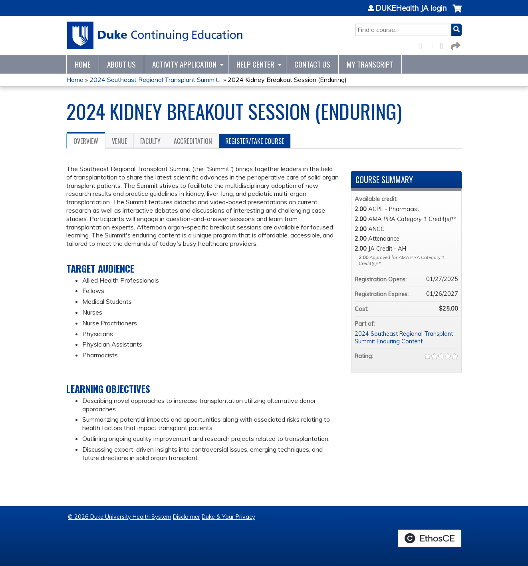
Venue (119, 141)
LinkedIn (444, 44)
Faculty (150, 141)
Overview (85, 141)
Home (83, 64)
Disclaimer (186, 516)
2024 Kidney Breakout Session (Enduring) (287, 80)
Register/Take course (254, 141)
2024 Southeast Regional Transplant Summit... (155, 80)
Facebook (423, 44)
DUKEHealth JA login (411, 8)
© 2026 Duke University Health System (119, 516)
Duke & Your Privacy (228, 516)
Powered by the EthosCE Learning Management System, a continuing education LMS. (429, 538)
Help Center (255, 64)
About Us (121, 64)
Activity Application (184, 64)
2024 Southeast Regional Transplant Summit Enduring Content (404, 337)
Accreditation (193, 141)
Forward (455, 44)
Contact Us (312, 64)
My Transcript (370, 64)
